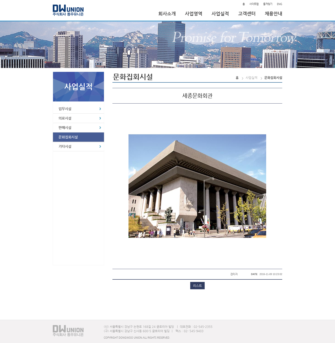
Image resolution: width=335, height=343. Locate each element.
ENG (279, 4)
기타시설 (65, 146)
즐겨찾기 (267, 4)
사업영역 (193, 13)
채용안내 (273, 13)
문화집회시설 (68, 137)
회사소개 (167, 13)
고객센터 (247, 13)
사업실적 (220, 13)
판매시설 (65, 127)
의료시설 (65, 118)
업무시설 (65, 109)
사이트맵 (254, 4)
